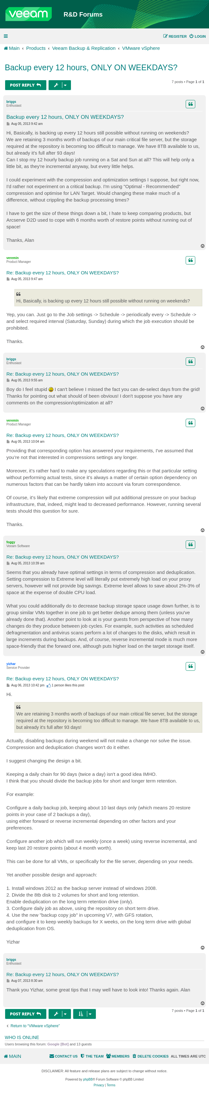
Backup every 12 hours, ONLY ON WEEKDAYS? (91, 67)
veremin (12, 258)
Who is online (22, 1037)
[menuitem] (197, 36)
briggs (11, 101)
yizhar (11, 664)
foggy (10, 542)
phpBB (88, 1079)
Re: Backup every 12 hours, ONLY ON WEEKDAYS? (62, 272)
